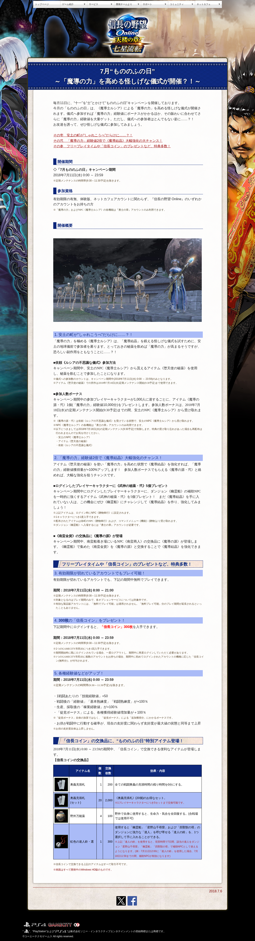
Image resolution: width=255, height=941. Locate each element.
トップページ (42, 4)
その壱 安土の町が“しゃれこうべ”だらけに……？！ (93, 135)
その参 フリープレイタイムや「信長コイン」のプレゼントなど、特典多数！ (112, 146)
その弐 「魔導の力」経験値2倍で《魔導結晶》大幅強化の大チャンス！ (108, 140)
